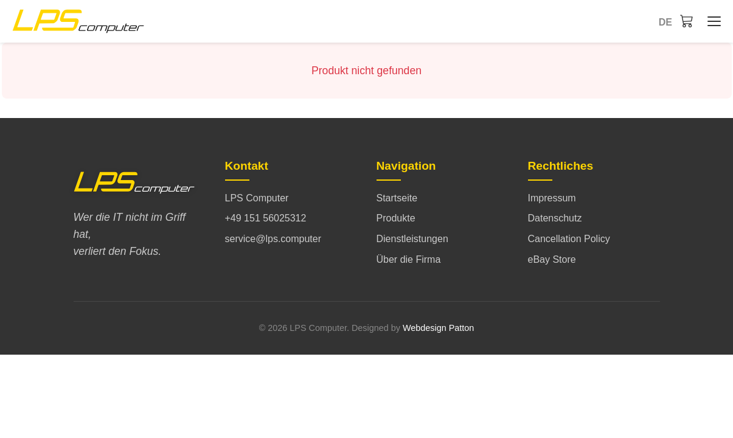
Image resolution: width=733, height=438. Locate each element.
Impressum (552, 198)
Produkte (396, 218)
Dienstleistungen (412, 239)
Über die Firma (409, 259)
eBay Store (552, 259)
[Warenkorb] (686, 20)
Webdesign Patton (438, 328)
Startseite (397, 198)
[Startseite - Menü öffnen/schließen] (711, 21)
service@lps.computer (273, 239)
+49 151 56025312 (266, 218)
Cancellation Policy (569, 239)
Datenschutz (555, 218)
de (665, 22)
